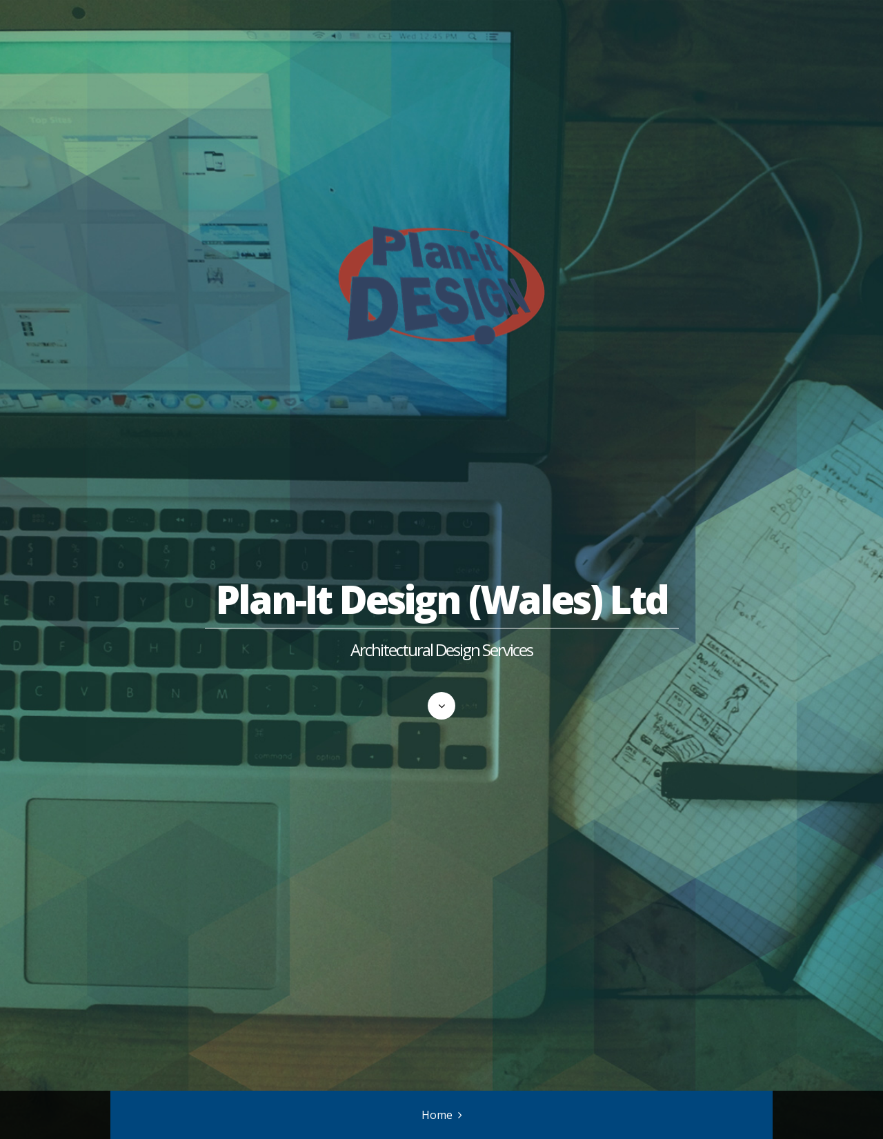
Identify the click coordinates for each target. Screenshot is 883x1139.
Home (437, 1114)
